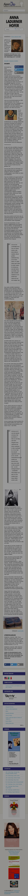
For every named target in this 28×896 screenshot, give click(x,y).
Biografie (6, 61)
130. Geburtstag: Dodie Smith (12, 775)
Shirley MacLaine (10, 723)
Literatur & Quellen (13, 61)
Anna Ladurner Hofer (16, 36)
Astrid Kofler (20, 630)
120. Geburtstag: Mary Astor (12, 779)
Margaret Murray (9, 707)
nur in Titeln (17, 29)
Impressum (16, 890)
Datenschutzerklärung (9, 892)
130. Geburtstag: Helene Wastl (13, 777)
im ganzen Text (18, 28)
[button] (19, 66)
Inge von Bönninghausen (11, 709)
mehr (21, 725)
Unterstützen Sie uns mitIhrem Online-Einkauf (14, 852)
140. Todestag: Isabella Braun (12, 789)
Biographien (7, 36)
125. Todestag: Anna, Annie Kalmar (14, 784)
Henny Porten (9, 715)
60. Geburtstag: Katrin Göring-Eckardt (14, 782)
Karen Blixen (9, 721)
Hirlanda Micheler (10, 713)
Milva (7, 711)
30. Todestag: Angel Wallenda (12, 792)
